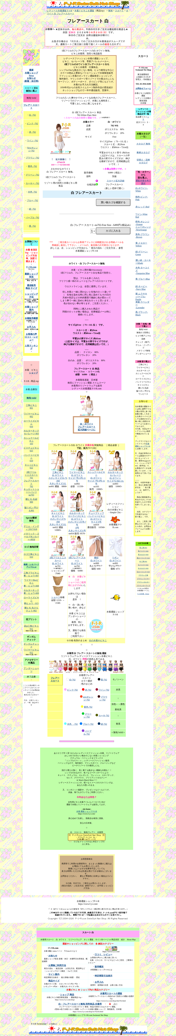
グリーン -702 (32, 175)
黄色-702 (88, 707)
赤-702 (88, 690)
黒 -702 (32, 226)
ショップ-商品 (67, 994)
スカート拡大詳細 (115, 181)
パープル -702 (32, 217)
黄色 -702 (32, 166)
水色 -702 (72, 724)
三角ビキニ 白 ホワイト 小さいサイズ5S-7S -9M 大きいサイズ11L (58, 478)
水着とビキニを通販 (84, 11)
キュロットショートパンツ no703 (31, 492)
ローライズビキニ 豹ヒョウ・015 (31, 600)
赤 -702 (32, 132)
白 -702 (32, 115)
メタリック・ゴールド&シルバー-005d (31, 536)
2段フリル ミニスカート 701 (31, 475)
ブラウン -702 (32, 158)
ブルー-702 (88, 724)
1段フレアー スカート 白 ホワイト (77, 560)
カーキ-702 (104, 715)
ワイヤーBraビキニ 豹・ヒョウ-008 (31, 583)
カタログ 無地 (143, 144)
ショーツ (55, 597)
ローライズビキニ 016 (31, 424)
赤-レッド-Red (142, 207)
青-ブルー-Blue (142, 279)
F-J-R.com (31, 267)
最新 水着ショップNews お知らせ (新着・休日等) (31, 75)
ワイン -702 (32, 140)
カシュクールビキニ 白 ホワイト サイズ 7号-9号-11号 (96, 478)
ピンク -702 (32, 123)
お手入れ (31, 327)
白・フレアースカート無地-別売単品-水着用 (80, 1004)
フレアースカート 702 (31, 484)
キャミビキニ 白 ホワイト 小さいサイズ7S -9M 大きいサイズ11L (58, 519)
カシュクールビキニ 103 (31, 441)
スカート (119, 11)
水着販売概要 (31, 318)
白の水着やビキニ (98, 640)
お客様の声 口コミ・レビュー (31, 337)
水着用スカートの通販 (111, 993)
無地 (110, 11)
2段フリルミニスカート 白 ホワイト (58, 560)
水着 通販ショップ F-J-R (86, 811)
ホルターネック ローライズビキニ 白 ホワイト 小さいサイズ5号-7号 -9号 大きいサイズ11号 (77, 522)
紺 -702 (32, 209)
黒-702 (104, 680)
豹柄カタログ (143, 152)
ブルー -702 (32, 200)
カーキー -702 (32, 183)
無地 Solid (31, 398)
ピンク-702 (72, 690)
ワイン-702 (104, 690)
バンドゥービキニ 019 (31, 458)
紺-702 (104, 724)
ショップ (33, 373)
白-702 (72, 680)
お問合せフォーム (143, 89)
